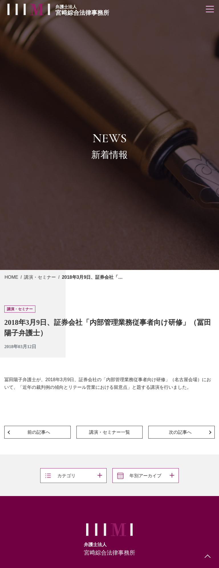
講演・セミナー (40, 277)
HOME (11, 277)
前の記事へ (38, 432)
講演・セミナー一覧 (109, 432)
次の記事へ (180, 432)
